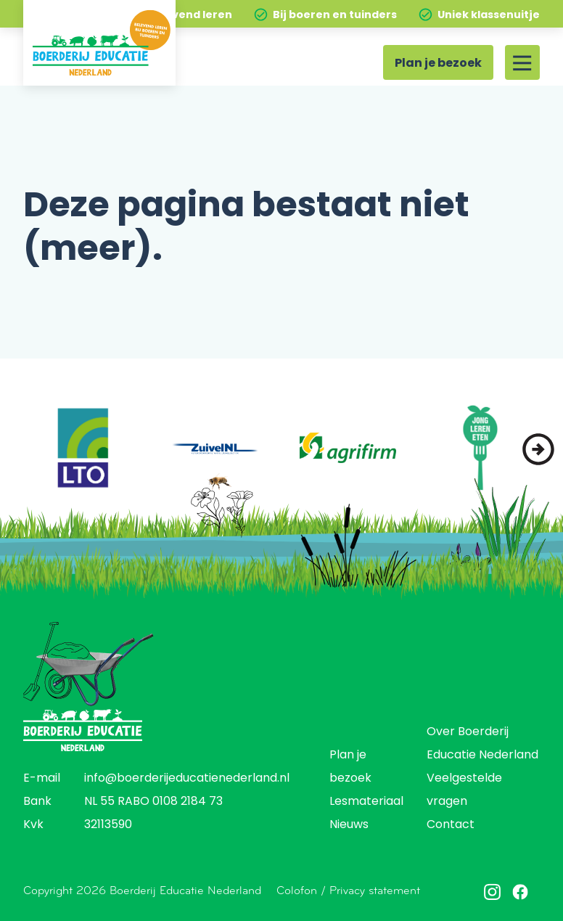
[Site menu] (522, 62)
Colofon (296, 890)
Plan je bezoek (438, 64)
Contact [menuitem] (450, 825)
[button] (538, 449)
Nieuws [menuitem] (349, 825)
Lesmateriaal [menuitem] (366, 802)
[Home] (99, 43)
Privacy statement (374, 890)
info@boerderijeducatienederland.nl (186, 779)
